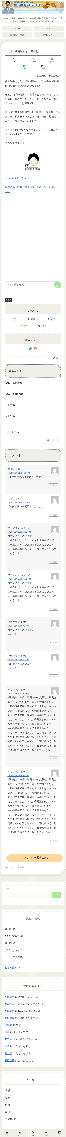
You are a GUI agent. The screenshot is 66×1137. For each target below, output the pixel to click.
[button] (42, 67)
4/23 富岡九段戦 (13, 1017)
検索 (7, 868)
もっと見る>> (12, 946)
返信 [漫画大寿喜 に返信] (54, 621)
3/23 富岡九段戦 (15, 914)
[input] (33, 284)
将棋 (8, 300)
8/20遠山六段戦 (13, 982)
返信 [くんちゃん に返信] (54, 737)
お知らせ (29, 187)
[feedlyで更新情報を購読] (30, 348)
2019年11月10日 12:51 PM (19, 510)
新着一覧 (42, 187)
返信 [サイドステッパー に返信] (54, 540)
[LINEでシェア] (24, 67)
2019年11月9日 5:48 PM (18, 604)
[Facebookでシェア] (33, 60)
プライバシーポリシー (33, 1128)
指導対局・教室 (13, 187)
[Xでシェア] (14, 60)
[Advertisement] (33, 240)
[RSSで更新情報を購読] (36, 348)
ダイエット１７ (13, 929)
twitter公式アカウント (17, 178)
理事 (7, 1003)
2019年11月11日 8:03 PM (18, 451)
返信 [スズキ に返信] (54, 464)
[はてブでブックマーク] (52, 60)
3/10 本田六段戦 (14, 936)
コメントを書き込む (34, 836)
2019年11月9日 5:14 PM (18, 672)
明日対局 (10, 907)
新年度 (8, 1025)
